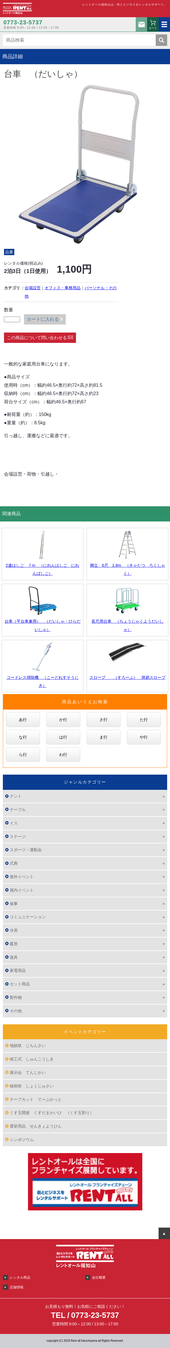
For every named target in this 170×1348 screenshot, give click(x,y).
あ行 (23, 719)
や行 (144, 737)
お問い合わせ (141, 24)
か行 (63, 719)
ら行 (23, 754)
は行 (63, 737)
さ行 (103, 719)
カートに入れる (43, 319)
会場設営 (33, 288)
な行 (23, 737)
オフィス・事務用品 (63, 288)
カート (153, 28)
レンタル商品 (20, 1277)
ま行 (103, 737)
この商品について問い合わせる (37, 337)
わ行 (63, 754)
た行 (144, 719)
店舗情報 (16, 1287)
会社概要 (99, 1277)
